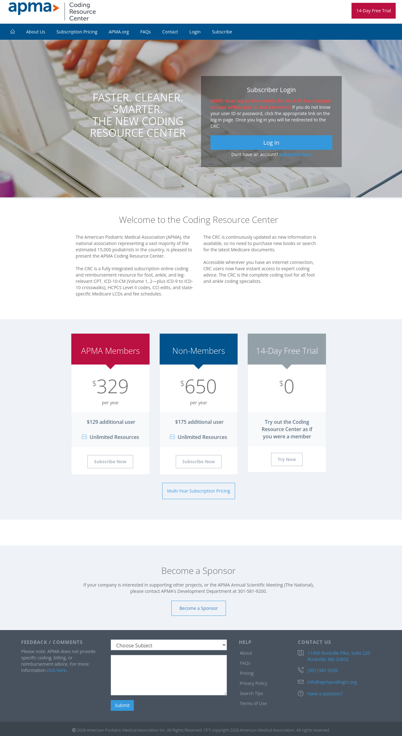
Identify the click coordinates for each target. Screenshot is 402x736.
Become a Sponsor (199, 608)
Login (194, 32)
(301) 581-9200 (322, 670)
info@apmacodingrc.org (332, 682)
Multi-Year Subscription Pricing (198, 491)
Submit (122, 705)
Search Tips (251, 693)
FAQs (145, 32)
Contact (170, 32)
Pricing (246, 673)
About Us (35, 32)
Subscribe (222, 32)
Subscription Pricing (76, 32)
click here (56, 670)
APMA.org (119, 32)
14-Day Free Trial (373, 11)
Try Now (287, 459)
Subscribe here (295, 154)
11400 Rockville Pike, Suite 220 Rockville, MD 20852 (338, 656)
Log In (271, 142)
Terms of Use (253, 703)
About (245, 653)
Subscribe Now (110, 461)
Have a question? (324, 694)
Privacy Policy (253, 683)
